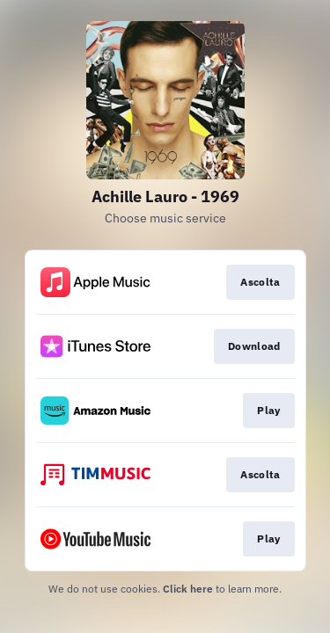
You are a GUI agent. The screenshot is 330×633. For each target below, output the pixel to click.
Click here (188, 588)
